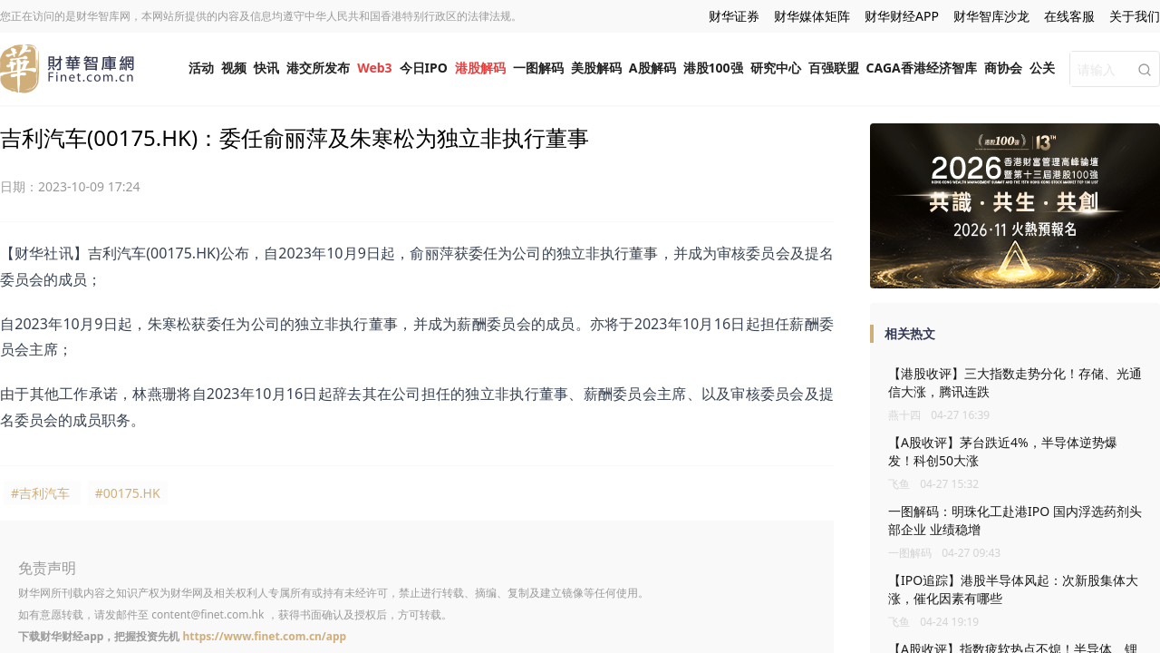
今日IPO (424, 67)
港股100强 (713, 67)
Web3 (374, 67)
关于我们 (1134, 15)
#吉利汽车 (40, 493)
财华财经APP (902, 15)
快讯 (266, 67)
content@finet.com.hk (207, 614)
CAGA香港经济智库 (921, 67)
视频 (233, 67)
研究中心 (775, 67)
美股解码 (596, 67)
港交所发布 (318, 67)
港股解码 (480, 67)
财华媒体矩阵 (812, 15)
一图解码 (538, 67)
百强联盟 (833, 67)
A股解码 (652, 67)
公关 (1042, 67)
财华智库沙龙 (991, 15)
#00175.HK (127, 493)
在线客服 (1069, 15)
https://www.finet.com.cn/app (264, 636)
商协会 (1003, 67)
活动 (201, 67)
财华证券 (734, 15)
